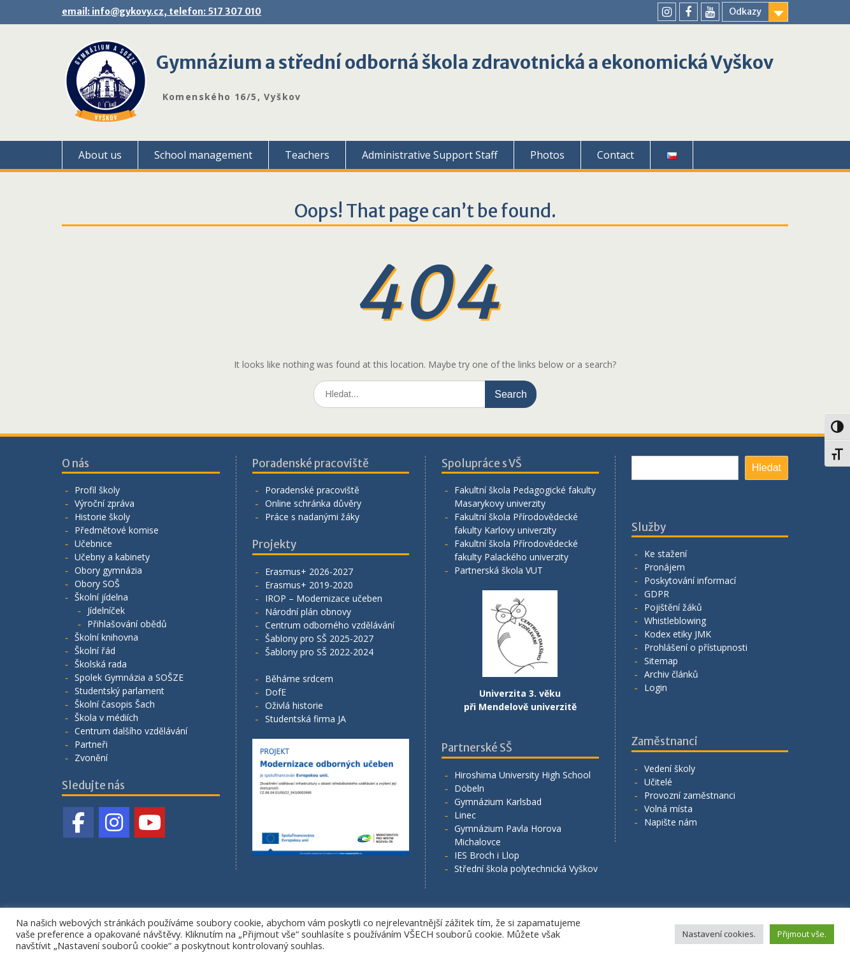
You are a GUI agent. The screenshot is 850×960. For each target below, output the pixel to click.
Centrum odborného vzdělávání (329, 625)
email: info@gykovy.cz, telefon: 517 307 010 (161, 11)
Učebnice (93, 543)
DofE (275, 692)
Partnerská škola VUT (498, 570)
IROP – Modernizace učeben (323, 598)
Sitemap (661, 661)
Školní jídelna (101, 597)
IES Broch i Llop (486, 855)
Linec (465, 815)
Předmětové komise (117, 530)
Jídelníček (106, 610)
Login (655, 687)
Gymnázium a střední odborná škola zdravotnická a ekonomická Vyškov (465, 62)
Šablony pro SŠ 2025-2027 (319, 638)
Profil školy (97, 490)
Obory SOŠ (97, 584)
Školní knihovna (106, 637)
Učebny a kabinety (112, 557)
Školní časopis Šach (115, 704)
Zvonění (91, 758)
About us (100, 155)
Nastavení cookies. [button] (719, 934)
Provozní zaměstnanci (689, 795)
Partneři (91, 744)
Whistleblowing (675, 621)
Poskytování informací (690, 580)
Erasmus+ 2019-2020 (309, 585)
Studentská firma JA (305, 719)
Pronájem (664, 567)
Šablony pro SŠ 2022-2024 (319, 652)
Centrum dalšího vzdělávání (131, 731)
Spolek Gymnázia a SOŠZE (129, 677)
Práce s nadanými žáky (312, 517)
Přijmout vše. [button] (801, 934)
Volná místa (668, 809)
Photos (547, 155)
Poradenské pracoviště (312, 490)
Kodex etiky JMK (677, 634)
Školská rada (101, 664)
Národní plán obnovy (308, 612)
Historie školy (102, 517)
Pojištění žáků (673, 607)
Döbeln (469, 788)
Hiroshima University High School (522, 775)
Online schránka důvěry (313, 503)
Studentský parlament (119, 691)
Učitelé (658, 782)
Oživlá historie (294, 705)
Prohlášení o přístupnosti (695, 647)
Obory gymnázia (108, 570)
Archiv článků (671, 674)
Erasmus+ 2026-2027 (309, 571)
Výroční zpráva (104, 503)
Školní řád (95, 650)
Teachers (307, 155)
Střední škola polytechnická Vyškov (526, 868)
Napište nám (670, 822)
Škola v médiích (106, 717)
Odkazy (745, 11)
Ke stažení (665, 554)
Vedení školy (669, 768)
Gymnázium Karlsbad (498, 802)
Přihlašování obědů (127, 624)
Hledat (766, 467)
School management (203, 155)
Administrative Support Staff (430, 155)
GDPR (656, 594)
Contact (615, 155)
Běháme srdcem (299, 679)
